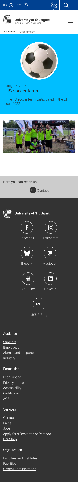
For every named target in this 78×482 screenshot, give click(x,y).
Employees (11, 347)
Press (7, 423)
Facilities (9, 463)
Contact (39, 190)
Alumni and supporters (19, 352)
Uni (5, 5)
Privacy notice (13, 382)
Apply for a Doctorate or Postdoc (27, 433)
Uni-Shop (10, 439)
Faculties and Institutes (20, 458)
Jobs (6, 428)
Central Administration (19, 469)
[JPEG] (39, 136)
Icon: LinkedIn (50, 278)
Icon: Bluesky (27, 253)
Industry (9, 358)
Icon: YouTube (28, 278)
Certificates (11, 393)
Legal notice (12, 377)
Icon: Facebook (27, 227)
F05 (19, 5)
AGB (6, 398)
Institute (10, 31)
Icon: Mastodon (50, 253)
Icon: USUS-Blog (39, 304)
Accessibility (12, 387)
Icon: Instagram (51, 227)
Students (9, 342)
